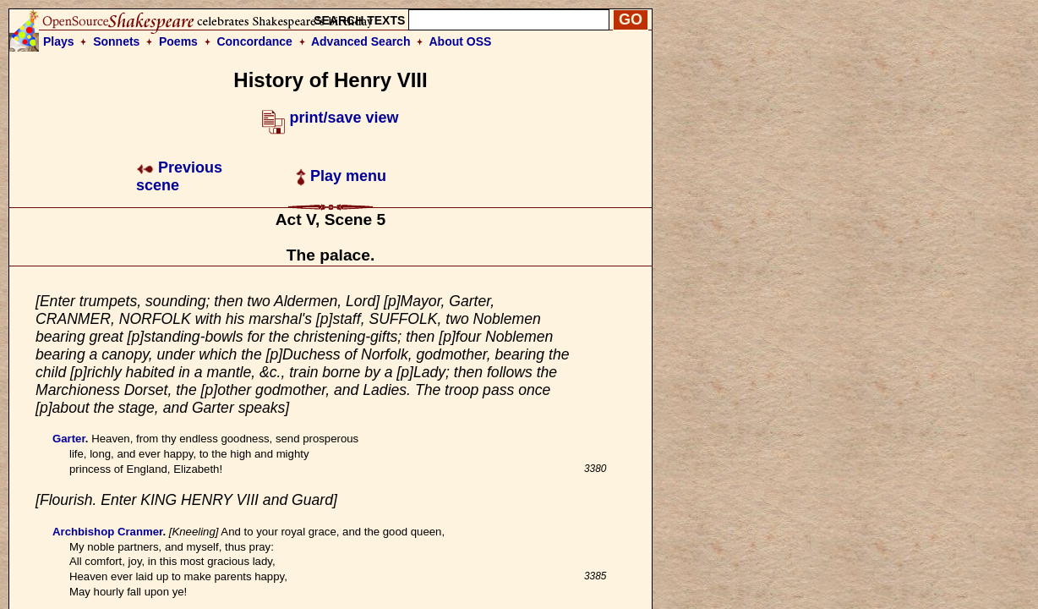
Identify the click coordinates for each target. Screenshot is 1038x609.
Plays (58, 41)
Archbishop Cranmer (107, 531)
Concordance (254, 41)
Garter (68, 438)
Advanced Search (361, 41)
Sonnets (116, 41)
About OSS (460, 41)
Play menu (341, 175)
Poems (178, 41)
